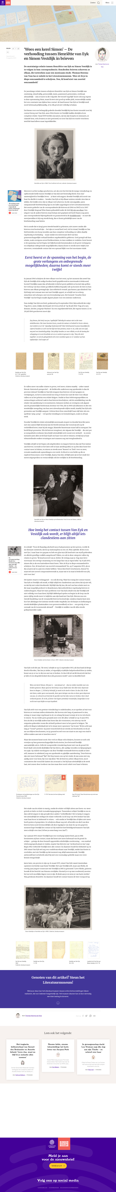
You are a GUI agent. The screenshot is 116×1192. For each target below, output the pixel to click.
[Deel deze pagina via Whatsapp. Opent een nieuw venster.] (18, 48)
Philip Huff (91, 1070)
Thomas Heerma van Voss (33, 1016)
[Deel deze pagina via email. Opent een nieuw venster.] (94, 1016)
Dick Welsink (55, 1067)
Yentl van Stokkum (20, 1075)
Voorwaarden (54, 1188)
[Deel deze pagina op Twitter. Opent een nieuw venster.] (13, 48)
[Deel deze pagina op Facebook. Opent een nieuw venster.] (15, 48)
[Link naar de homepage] (5, 2)
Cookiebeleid (42, 1188)
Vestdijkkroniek (75, 216)
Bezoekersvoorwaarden (69, 1188)
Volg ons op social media (58, 1180)
